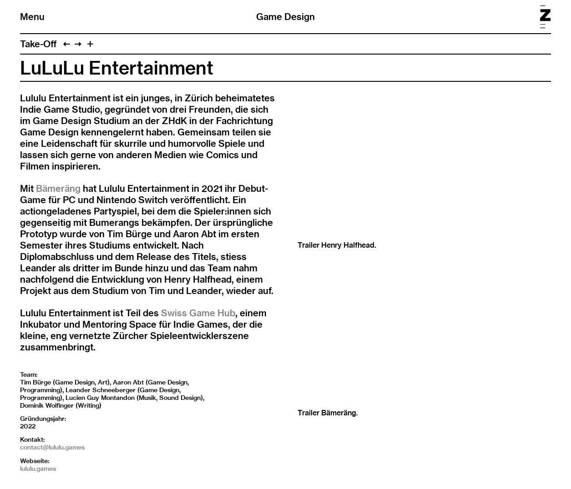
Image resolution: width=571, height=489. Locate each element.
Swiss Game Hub (198, 313)
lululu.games (38, 468)
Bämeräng (58, 188)
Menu (32, 16)
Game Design (285, 16)
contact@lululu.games (52, 447)
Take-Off (38, 44)
